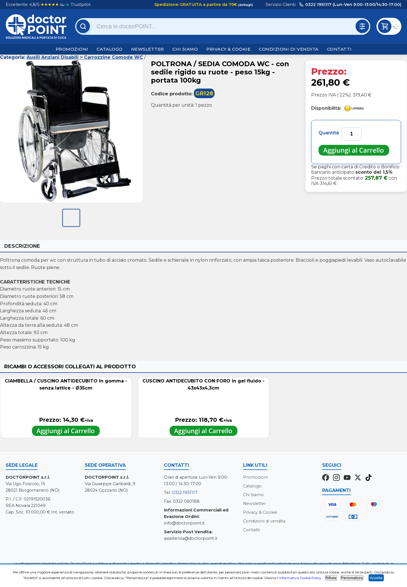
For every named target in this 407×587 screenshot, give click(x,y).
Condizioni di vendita (289, 49)
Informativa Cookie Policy (300, 578)
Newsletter (147, 49)
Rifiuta (331, 578)
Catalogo (110, 49)
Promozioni (72, 49)
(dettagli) (245, 5)
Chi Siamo (185, 49)
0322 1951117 (184, 492)
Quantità (329, 133)
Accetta (376, 578)
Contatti (339, 49)
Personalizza (352, 578)
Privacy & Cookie (228, 49)
